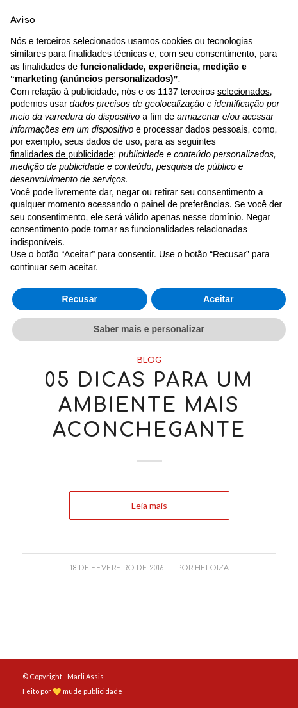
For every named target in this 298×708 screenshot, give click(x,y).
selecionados (243, 444)
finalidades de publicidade (61, 507)
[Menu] (258, 25)
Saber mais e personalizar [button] (149, 682)
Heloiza (212, 308)
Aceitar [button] (218, 652)
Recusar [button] (79, 652)
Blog (149, 125)
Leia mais (149, 245)
